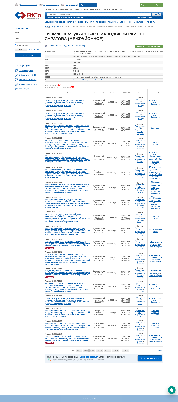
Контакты (151, 22)
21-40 (79, 350)
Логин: (17, 32)
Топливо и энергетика (155, 312)
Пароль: (17, 38)
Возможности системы (55, 22)
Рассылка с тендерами (95, 22)
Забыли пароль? (35, 49)
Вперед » (160, 350)
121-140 (115, 350)
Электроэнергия (155, 247)
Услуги (155, 130)
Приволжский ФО (78, 80)
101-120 (107, 350)
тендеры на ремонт (61, 17)
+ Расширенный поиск (144, 17)
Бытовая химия (157, 231)
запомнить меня (21, 45)
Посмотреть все (151, 358)
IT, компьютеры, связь (155, 101)
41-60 (86, 350)
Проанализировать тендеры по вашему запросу (66, 46)
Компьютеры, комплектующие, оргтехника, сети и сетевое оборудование (155, 160)
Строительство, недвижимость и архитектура (155, 243)
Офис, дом (155, 128)
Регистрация (28, 55)
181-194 (125, 350)
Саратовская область (92, 80)
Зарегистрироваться (89, 357)
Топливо (155, 315)
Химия (151, 230)
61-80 (92, 350)
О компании (139, 22)
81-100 (99, 350)
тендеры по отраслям (75, 17)
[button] (172, 390)
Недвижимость (155, 261)
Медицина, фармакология (155, 183)
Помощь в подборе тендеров (149, 46)
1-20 (72, 350)
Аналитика (112, 22)
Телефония (155, 104)
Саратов (103, 80)
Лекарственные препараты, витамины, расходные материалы (155, 189)
